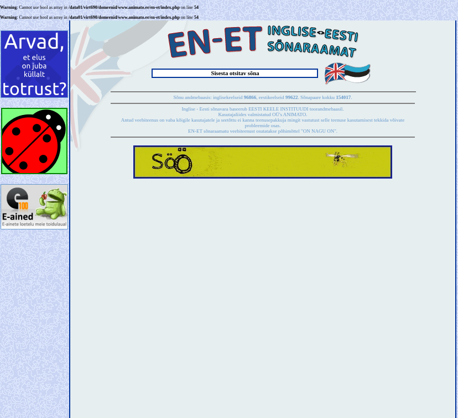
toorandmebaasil (326, 109)
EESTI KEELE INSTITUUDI (278, 109)
